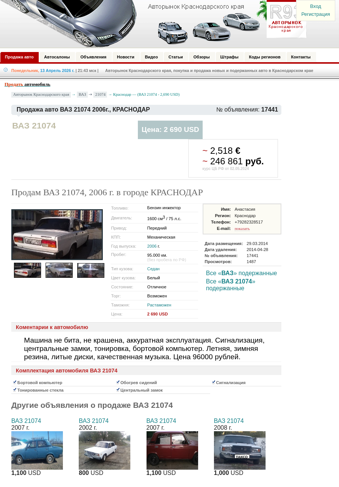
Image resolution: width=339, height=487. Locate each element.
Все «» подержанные (241, 273)
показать (242, 228)
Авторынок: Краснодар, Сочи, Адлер (150, 23)
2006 (152, 246)
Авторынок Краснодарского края (41, 94)
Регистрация (315, 14)
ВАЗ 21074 (26, 421)
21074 (100, 94)
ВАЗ (82, 94)
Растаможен (159, 305)
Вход (315, 6)
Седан (153, 268)
